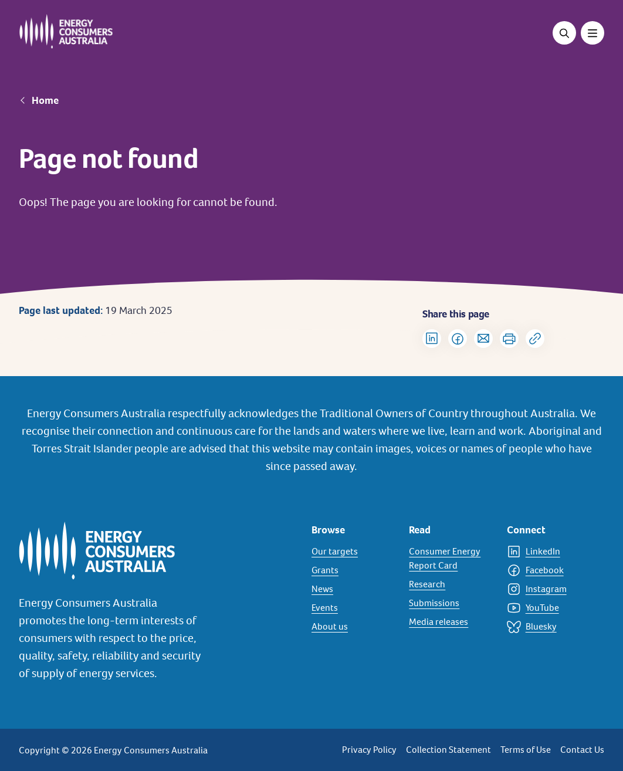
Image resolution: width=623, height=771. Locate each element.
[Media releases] (450, 622)
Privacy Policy (369, 749)
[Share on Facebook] (457, 338)
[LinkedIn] (548, 552)
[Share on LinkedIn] (431, 338)
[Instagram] (548, 589)
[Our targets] (353, 552)
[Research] (450, 584)
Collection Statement (448, 749)
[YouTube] (548, 608)
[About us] (353, 627)
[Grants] (353, 570)
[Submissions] (450, 603)
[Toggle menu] (592, 33)
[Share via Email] (483, 338)
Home (45, 100)
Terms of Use (525, 749)
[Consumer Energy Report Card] (450, 559)
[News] (353, 589)
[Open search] (564, 33)
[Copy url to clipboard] (535, 338)
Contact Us (582, 749)
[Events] (353, 608)
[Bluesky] (548, 627)
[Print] (509, 338)
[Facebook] (548, 570)
